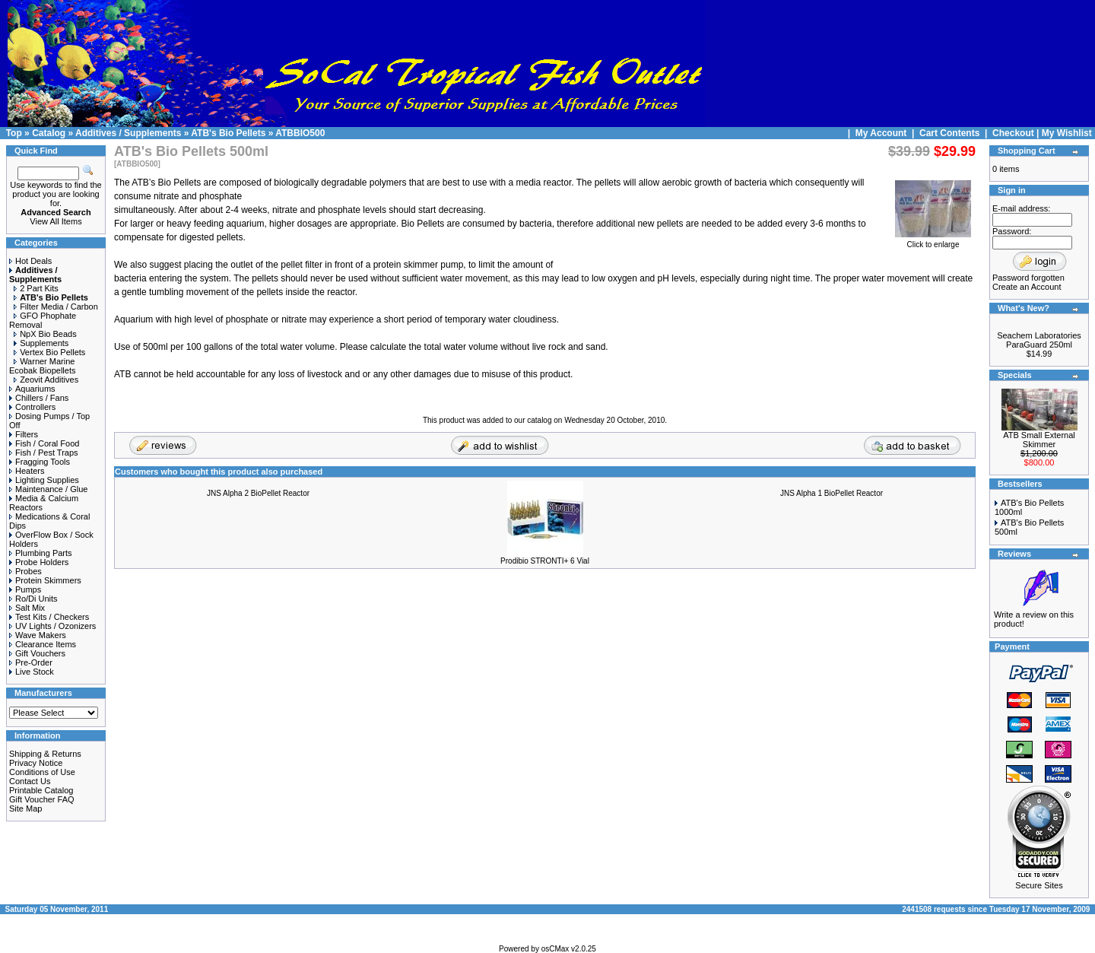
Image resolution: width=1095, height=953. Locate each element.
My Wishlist (1067, 133)
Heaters (27, 470)
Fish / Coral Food (44, 443)
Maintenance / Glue (48, 489)
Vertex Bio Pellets (49, 352)
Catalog (48, 133)
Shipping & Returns (45, 753)
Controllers (32, 406)
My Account (882, 133)
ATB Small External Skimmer (1039, 439)
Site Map (25, 808)
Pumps (25, 589)
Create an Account (1027, 286)
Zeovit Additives (46, 379)
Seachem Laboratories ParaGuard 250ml (1039, 340)
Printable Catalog (41, 790)
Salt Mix (27, 607)
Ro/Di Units (33, 598)
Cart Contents (949, 133)
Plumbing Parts (40, 553)
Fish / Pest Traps (43, 452)
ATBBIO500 (300, 133)
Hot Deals (30, 260)
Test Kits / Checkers (49, 616)
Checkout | (1017, 133)
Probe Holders (38, 562)
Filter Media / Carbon (56, 306)
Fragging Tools (39, 461)
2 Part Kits (36, 288)
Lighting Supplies (44, 479)
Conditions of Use (42, 772)
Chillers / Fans (38, 397)
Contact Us (29, 781)
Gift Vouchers (37, 653)
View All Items (55, 221)
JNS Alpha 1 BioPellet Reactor (831, 493)
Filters (23, 434)
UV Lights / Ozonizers (52, 626)
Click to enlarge (933, 241)
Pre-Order (30, 662)
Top (14, 133)
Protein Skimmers (45, 580)
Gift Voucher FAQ (42, 799)
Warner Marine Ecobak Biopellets (42, 366)
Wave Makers (37, 635)
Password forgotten (1028, 277)
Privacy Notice (35, 762)
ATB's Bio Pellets (228, 133)
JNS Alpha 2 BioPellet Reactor (258, 493)
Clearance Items (42, 644)
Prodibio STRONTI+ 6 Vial (544, 561)
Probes (25, 571)
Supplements (41, 343)
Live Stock (31, 671)
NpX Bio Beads (45, 333)
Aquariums (32, 388)
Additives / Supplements (128, 133)
